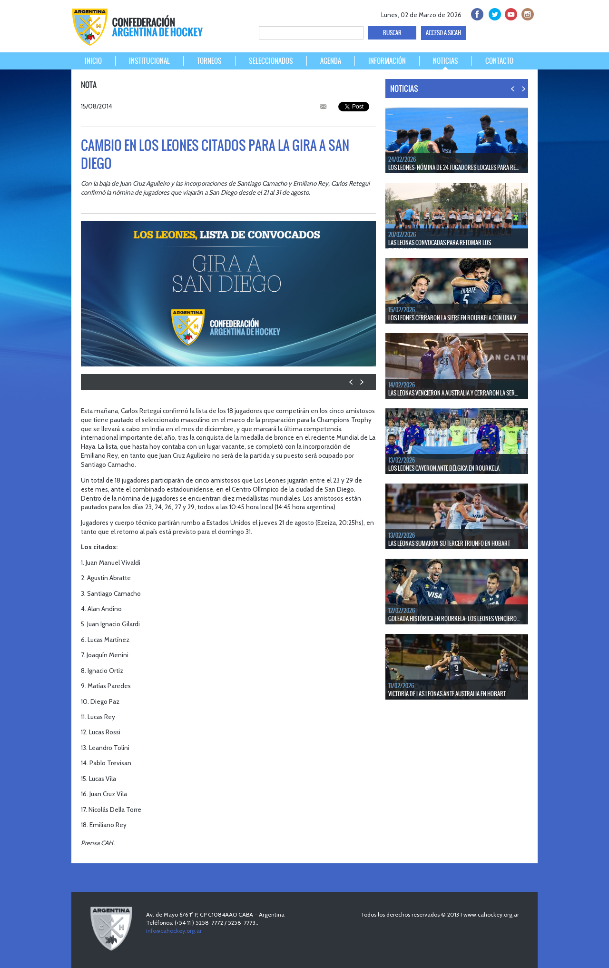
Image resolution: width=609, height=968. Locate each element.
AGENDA (330, 61)
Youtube (509, 13)
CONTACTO (499, 61)
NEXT (361, 382)
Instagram (526, 13)
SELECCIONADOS (271, 61)
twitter (493, 13)
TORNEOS (209, 61)
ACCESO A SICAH (443, 33)
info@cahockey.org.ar (174, 930)
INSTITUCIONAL (149, 61)
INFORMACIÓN (387, 61)
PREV (351, 382)
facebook (476, 13)
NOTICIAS (445, 61)
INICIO (93, 61)
